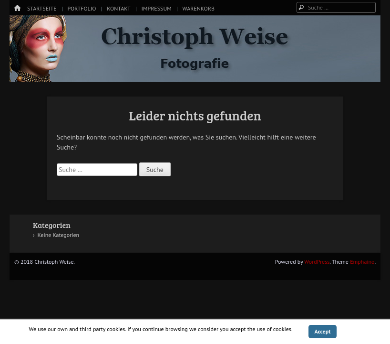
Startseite (42, 8)
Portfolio (81, 8)
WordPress (316, 261)
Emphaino (362, 261)
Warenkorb (199, 8)
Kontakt (118, 8)
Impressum (156, 8)
